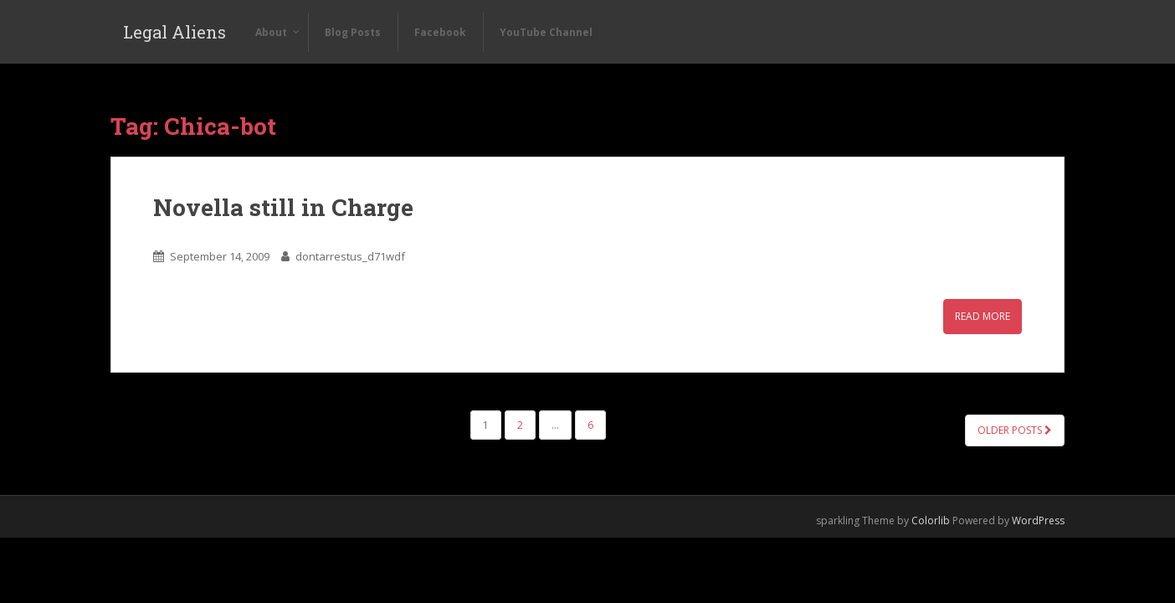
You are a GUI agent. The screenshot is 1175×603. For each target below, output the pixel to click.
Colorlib (930, 520)
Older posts (1014, 430)
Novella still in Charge (283, 207)
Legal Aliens (174, 32)
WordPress (1038, 520)
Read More (982, 316)
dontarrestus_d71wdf (350, 256)
